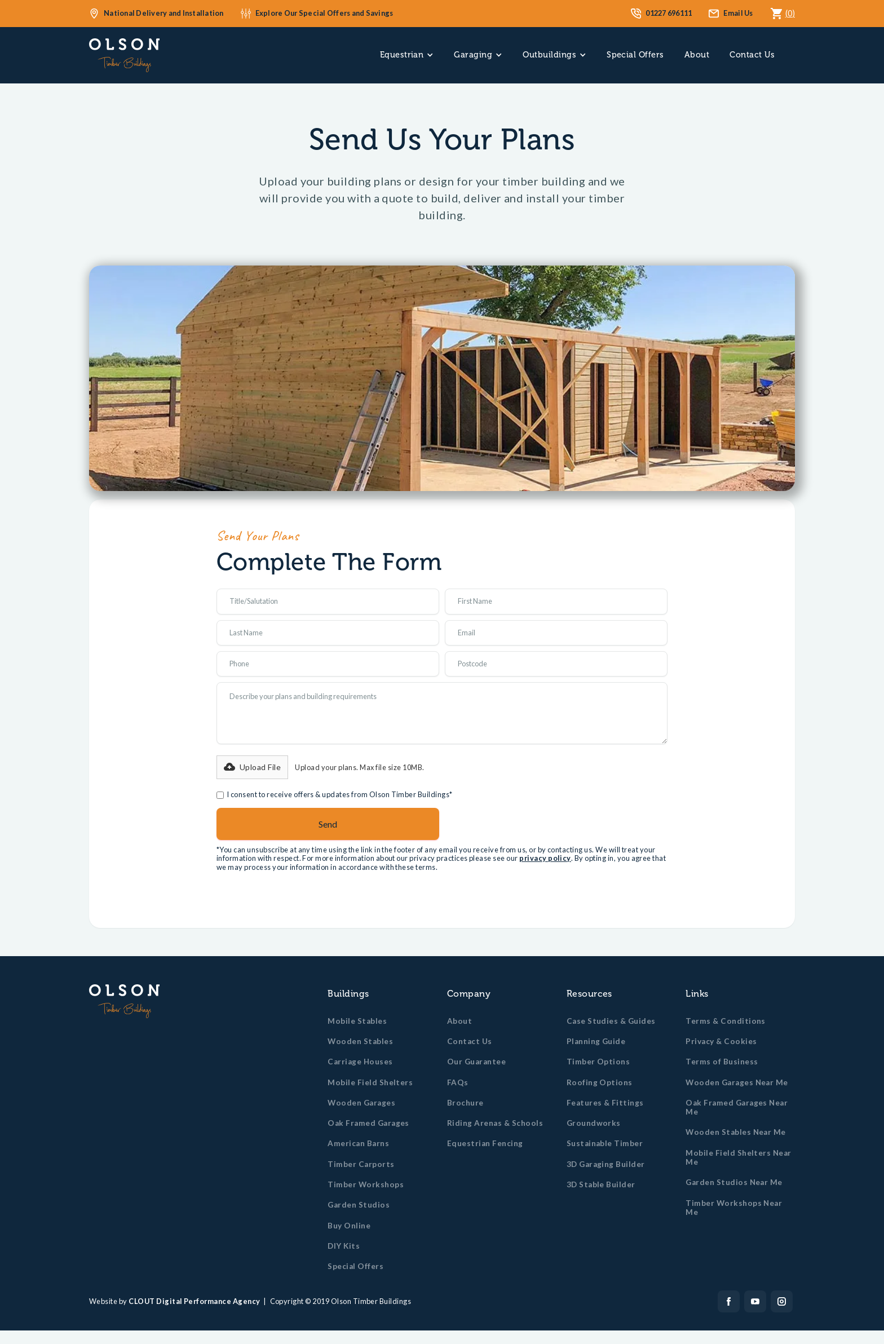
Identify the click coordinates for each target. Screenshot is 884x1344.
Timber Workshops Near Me (734, 1208)
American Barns (358, 1143)
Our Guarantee (476, 1061)
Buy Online (349, 1225)
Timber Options (598, 1061)
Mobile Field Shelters (370, 1082)
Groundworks (594, 1123)
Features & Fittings (605, 1102)
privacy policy (545, 858)
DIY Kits (344, 1245)
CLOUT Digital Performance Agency (194, 1301)
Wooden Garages (361, 1102)
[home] (124, 55)
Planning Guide (596, 1041)
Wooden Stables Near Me (736, 1132)
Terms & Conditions (726, 1020)
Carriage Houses (360, 1061)
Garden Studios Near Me (734, 1182)
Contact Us (752, 54)
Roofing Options (600, 1082)
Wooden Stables (360, 1041)
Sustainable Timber (605, 1143)
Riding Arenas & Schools (495, 1123)
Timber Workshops (366, 1184)
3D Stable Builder (601, 1184)
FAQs (457, 1082)
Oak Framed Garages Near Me (737, 1107)
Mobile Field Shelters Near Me (738, 1157)
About (696, 54)
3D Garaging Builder (606, 1164)
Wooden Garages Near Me (737, 1082)
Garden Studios (359, 1204)
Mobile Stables (357, 1020)
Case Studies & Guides (611, 1020)
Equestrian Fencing (485, 1143)
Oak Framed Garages (368, 1123)
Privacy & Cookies (721, 1041)
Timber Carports (361, 1164)
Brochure (465, 1102)
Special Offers (635, 54)
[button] (407, 55)
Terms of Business (722, 1061)
